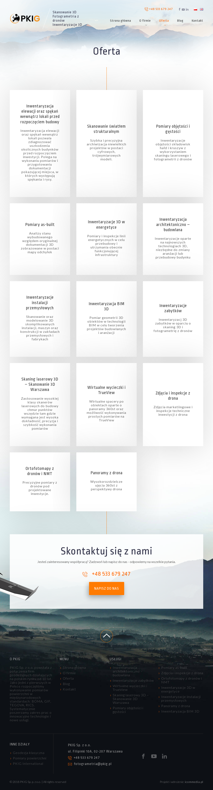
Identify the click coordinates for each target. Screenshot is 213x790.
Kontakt (197, 20)
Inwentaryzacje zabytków (133, 680)
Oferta (164, 20)
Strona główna (120, 20)
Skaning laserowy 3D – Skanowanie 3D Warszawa (131, 698)
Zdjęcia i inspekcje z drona (182, 673)
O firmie (145, 20)
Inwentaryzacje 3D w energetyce (178, 689)
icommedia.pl (194, 782)
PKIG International (28, 763)
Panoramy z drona (175, 706)
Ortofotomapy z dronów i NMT (181, 680)
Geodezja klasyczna (29, 753)
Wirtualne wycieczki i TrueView (130, 687)
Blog (180, 20)
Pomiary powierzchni (29, 758)
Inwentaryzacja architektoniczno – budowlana (128, 671)
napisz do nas (106, 588)
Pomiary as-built (174, 667)
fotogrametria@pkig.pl (90, 764)
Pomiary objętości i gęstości (128, 710)
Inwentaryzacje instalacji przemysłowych (181, 698)
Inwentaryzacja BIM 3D (180, 711)
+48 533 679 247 (159, 9)
